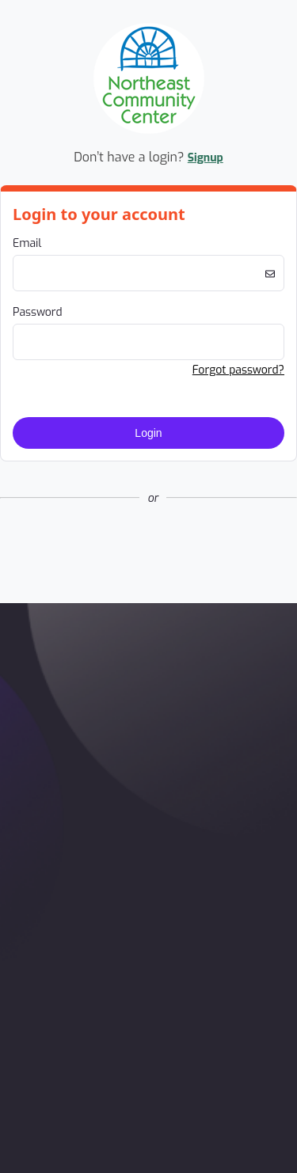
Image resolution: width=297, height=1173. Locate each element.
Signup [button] (205, 157)
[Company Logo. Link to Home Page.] (148, 131)
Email (27, 243)
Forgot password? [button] (238, 370)
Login (148, 433)
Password (38, 312)
